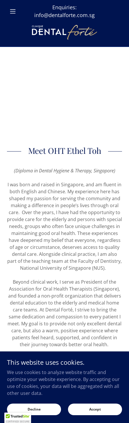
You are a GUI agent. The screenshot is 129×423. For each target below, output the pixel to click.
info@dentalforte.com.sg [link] (64, 15)
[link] (64, 32)
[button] (15, 11)
